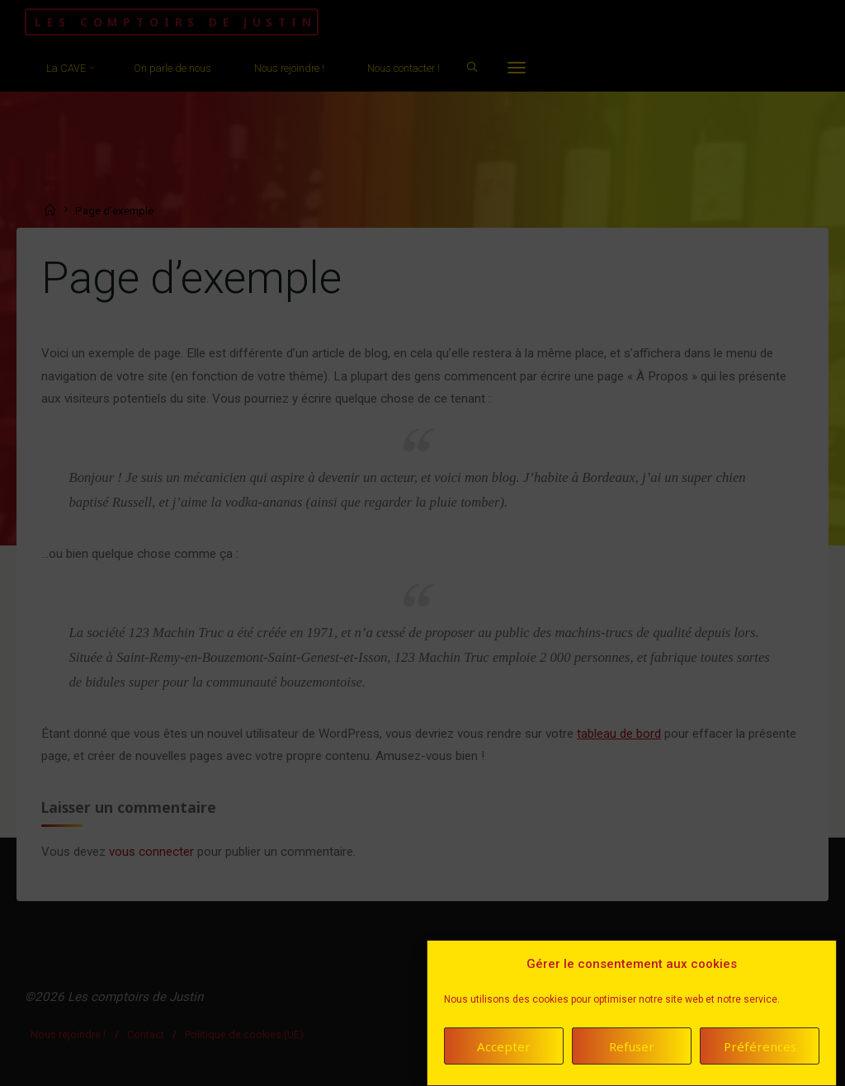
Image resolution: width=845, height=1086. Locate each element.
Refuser (631, 1046)
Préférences (760, 1046)
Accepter (504, 1046)
